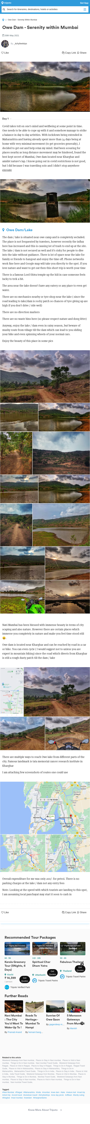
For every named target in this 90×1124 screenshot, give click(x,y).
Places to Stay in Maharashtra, (47, 1069)
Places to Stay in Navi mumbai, (48, 1060)
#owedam (28, 1098)
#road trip (81, 1092)
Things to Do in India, (46, 1071)
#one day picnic (57, 1095)
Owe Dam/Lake (17, 230)
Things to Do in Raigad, (62, 1066)
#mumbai (46, 1092)
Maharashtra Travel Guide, (25, 1071)
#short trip (6, 1095)
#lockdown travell (30, 1095)
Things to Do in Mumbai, (27, 1077)
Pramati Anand (15, 1032)
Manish (73, 1028)
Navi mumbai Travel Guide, (47, 1063)
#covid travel (17, 1095)
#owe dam (55, 1092)
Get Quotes (24, 979)
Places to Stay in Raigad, (41, 1066)
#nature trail (71, 1092)
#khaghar (6, 1098)
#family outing (78, 1095)
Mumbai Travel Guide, (47, 1077)
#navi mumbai (17, 1098)
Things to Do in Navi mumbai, (23, 1063)
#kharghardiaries (40, 1098)
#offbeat (68, 1095)
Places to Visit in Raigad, (20, 1066)
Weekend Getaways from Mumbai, (41, 1074)
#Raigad (18, 1092)
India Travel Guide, (17, 1074)
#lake (63, 1092)
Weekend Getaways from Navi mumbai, (18, 1060)
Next (82, 964)
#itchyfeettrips (44, 1095)
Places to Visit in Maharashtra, (21, 1069)
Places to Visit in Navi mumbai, (49, 1079)
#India (38, 1092)
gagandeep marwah (58, 1024)
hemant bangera (36, 1032)
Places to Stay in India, (65, 1071)
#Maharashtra (29, 1092)
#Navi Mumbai (8, 1092)
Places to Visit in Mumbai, (66, 1074)
